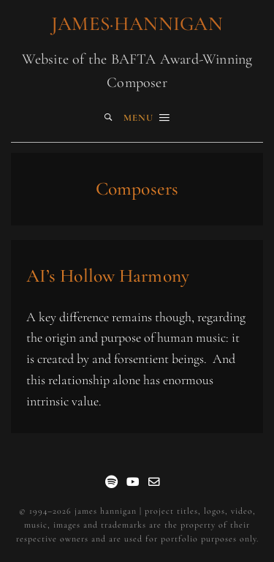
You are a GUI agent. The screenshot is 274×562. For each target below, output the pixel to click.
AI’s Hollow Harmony (107, 275)
